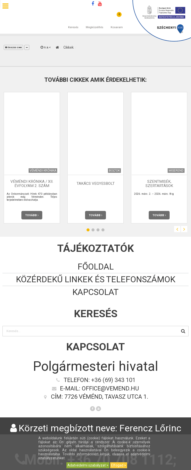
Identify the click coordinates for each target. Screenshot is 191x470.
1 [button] (88, 230)
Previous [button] (177, 229)
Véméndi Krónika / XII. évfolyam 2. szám (31, 183)
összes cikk (13, 47)
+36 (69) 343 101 (113, 379)
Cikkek (68, 47)
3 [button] (97, 230)
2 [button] (93, 230)
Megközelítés (94, 22)
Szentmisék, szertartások (159, 183)
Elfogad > (118, 465)
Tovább (32, 215)
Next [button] (184, 229)
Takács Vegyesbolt (96, 183)
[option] (32, 157)
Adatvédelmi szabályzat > (87, 465)
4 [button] (102, 230)
